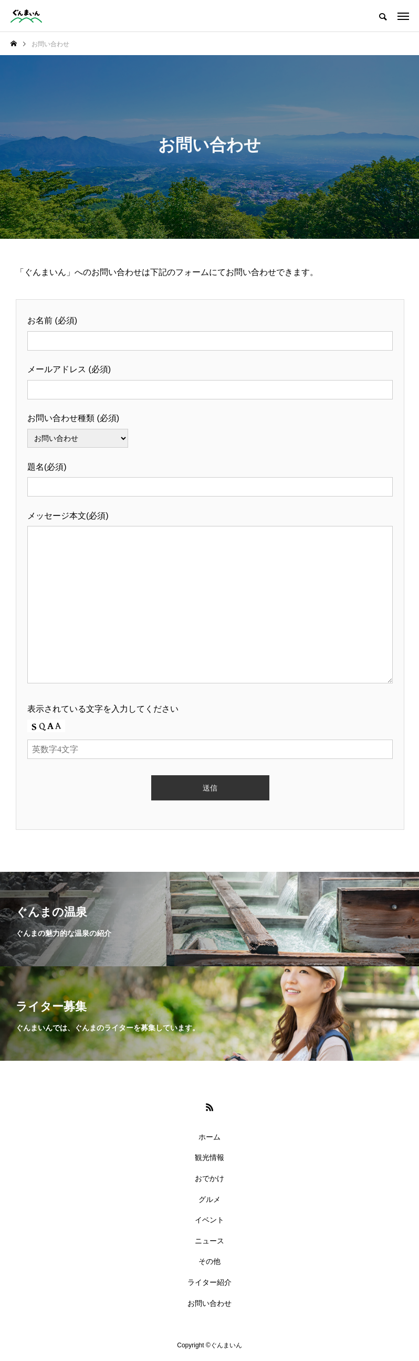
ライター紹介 (209, 1282)
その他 (209, 1261)
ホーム (209, 1137)
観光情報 (209, 1157)
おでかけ (209, 1178)
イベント (209, 1220)
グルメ (209, 1199)
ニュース (209, 1241)
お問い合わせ (209, 1303)
